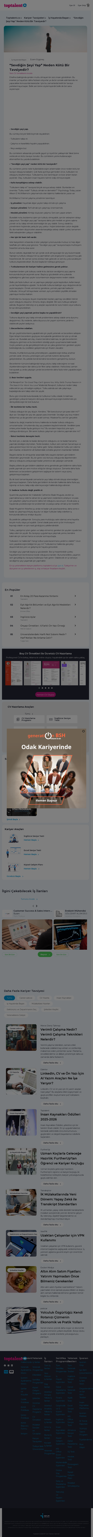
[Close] (83, 731)
